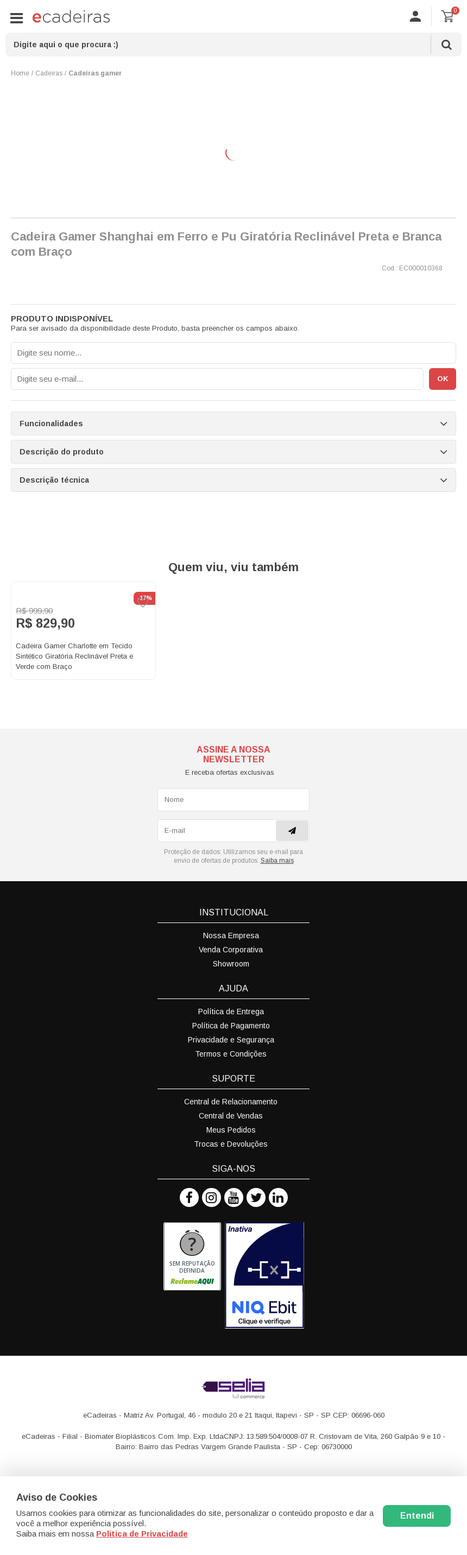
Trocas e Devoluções (231, 1144)
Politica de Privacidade (142, 1533)
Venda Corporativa (231, 949)
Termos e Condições (231, 1054)
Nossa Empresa (231, 935)
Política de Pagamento (231, 1025)
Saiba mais (277, 860)
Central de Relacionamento (230, 1101)
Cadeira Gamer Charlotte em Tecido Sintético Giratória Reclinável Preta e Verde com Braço (74, 656)
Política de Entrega (231, 1011)
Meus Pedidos (231, 1130)
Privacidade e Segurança (231, 1039)
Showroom (231, 963)
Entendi (417, 1515)
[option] (83, 630)
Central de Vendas (231, 1115)
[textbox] (233, 44)
